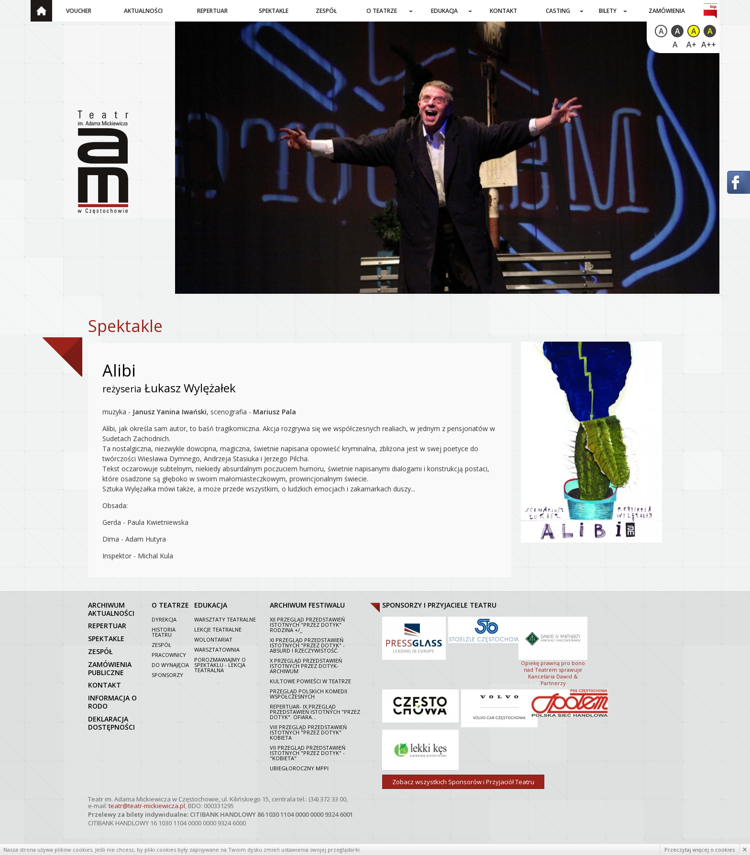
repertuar (107, 625)
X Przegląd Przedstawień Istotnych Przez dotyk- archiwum (306, 666)
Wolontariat (213, 639)
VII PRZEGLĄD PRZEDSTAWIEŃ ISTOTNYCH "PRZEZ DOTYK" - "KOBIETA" (307, 753)
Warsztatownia (217, 649)
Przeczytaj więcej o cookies (699, 849)
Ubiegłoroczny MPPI (299, 768)
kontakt (104, 684)
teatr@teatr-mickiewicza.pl (147, 805)
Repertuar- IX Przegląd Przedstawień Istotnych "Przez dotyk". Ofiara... (315, 712)
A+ (691, 44)
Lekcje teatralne (218, 629)
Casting (558, 11)
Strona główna (41, 11)
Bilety (608, 11)
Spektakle (273, 11)
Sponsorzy (167, 674)
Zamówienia (667, 11)
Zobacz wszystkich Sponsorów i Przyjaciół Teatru (463, 781)
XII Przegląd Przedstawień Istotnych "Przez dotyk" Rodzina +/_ (307, 624)
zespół (100, 651)
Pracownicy (169, 654)
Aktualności (143, 11)
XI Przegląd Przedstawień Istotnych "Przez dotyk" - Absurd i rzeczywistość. (307, 645)
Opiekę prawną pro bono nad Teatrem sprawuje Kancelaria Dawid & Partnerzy (552, 650)
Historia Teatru (164, 632)
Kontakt (503, 11)
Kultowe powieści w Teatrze (310, 681)
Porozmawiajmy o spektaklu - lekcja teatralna (220, 665)
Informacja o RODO (112, 702)
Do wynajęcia (170, 664)
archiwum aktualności (111, 609)
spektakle (106, 638)
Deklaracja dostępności (111, 723)
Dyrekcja (164, 619)
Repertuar (212, 11)
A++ (708, 44)
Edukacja (444, 11)
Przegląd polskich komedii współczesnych (308, 694)
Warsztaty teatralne (225, 619)
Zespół (326, 11)
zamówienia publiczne (110, 668)
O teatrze (381, 11)
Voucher (78, 11)
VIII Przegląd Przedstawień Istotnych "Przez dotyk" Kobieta (308, 732)
